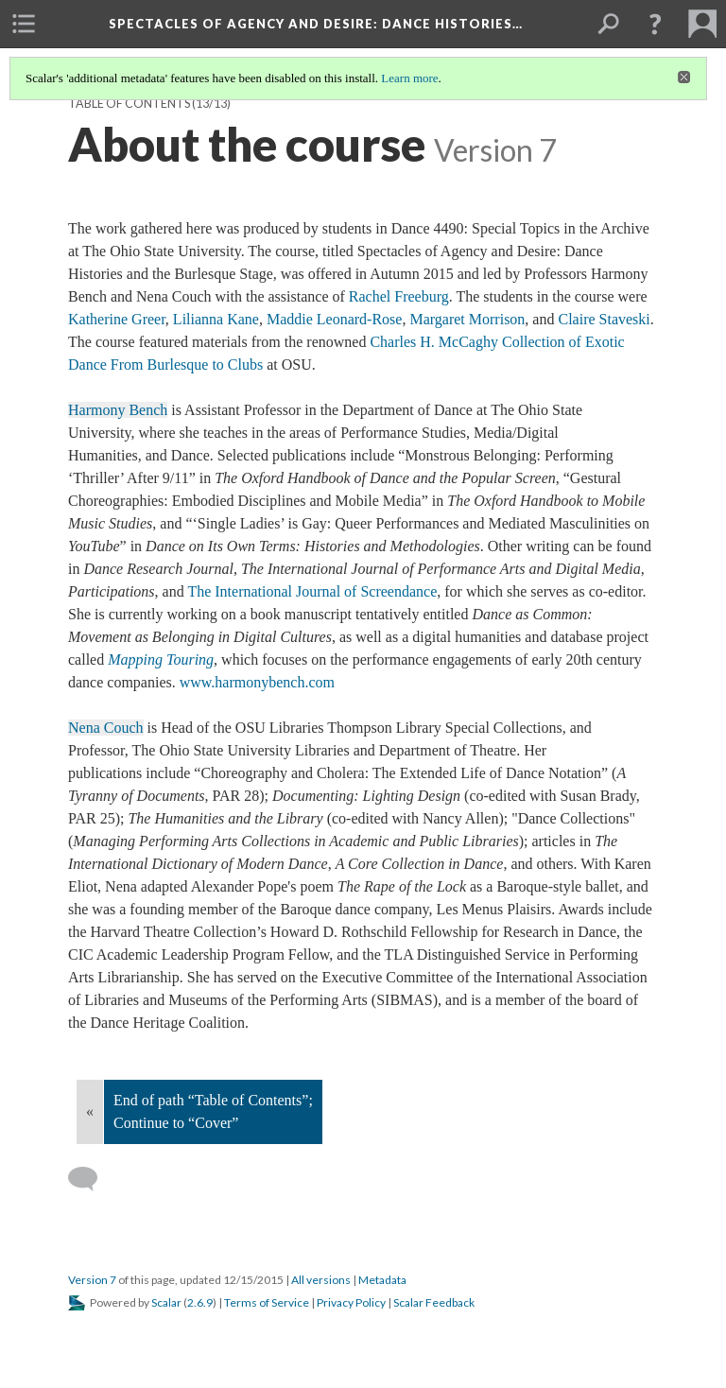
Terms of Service (266, 1302)
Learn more (409, 78)
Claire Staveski (603, 319)
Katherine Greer (116, 319)
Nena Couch (106, 728)
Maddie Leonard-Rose (335, 319)
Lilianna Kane (216, 319)
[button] (655, 23)
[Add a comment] (91, 1179)
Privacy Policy (351, 1302)
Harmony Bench (117, 410)
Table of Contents (129, 103)
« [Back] (90, 1111)
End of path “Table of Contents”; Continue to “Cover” (213, 1111)
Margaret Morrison (467, 319)
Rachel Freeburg (399, 296)
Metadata (382, 1280)
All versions (321, 1280)
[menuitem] (23, 23)
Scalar (166, 1302)
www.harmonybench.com (257, 682)
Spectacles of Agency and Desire (316, 23)
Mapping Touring (161, 659)
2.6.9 (200, 1302)
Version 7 (92, 1280)
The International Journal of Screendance (312, 591)
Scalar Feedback (434, 1302)
